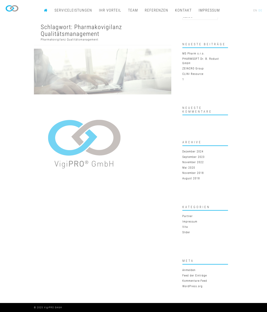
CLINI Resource (192, 74)
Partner (187, 216)
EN (255, 10)
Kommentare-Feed (194, 280)
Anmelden (189, 270)
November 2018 (193, 173)
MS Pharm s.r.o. (193, 53)
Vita (185, 226)
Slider (186, 232)
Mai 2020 (188, 167)
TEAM (133, 10)
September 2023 (193, 157)
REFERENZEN (156, 10)
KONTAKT (183, 10)
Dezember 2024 (192, 151)
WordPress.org (192, 286)
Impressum (189, 221)
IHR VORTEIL (110, 10)
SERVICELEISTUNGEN (73, 10)
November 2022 (193, 162)
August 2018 (191, 178)
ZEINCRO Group (193, 68)
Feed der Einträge (194, 275)
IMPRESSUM (209, 10)
